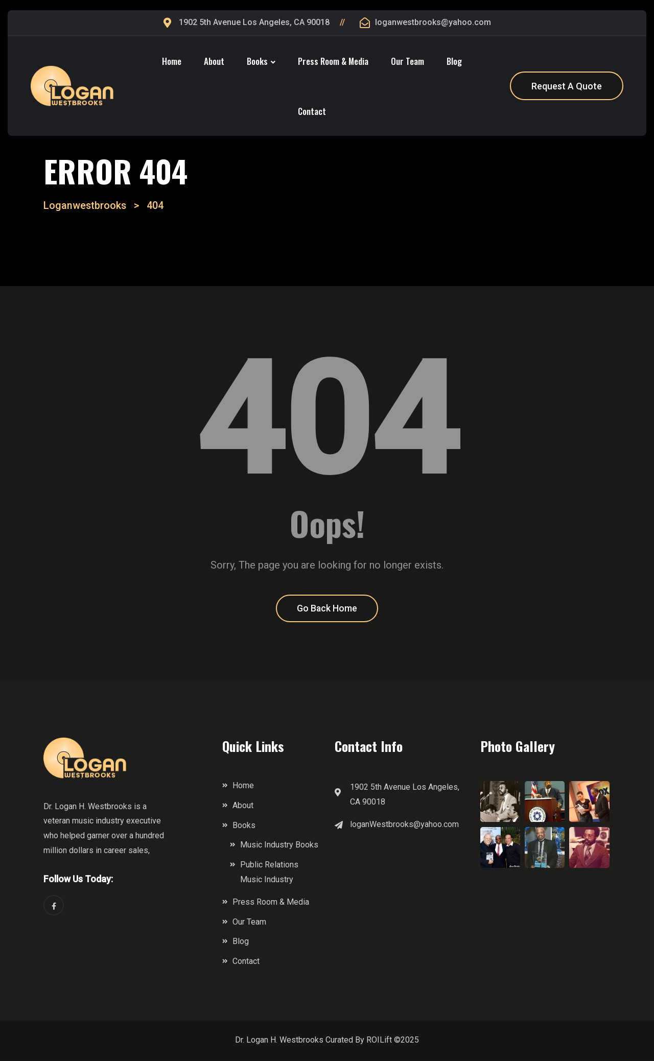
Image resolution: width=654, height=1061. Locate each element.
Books (257, 61)
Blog (454, 61)
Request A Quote (566, 86)
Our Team (407, 61)
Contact (312, 111)
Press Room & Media (333, 61)
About (214, 61)
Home (171, 61)
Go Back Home (327, 609)
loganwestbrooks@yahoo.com (433, 22)
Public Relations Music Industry (269, 873)
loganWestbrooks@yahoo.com (404, 825)
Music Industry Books (279, 846)
